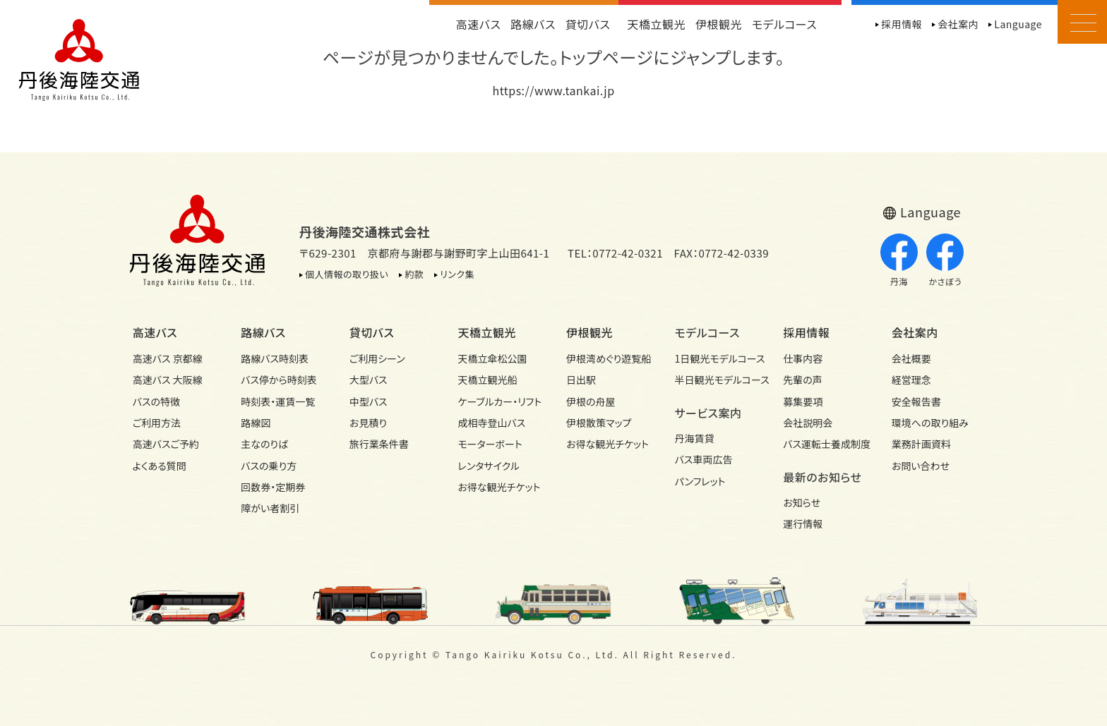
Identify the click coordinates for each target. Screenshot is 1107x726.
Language (1018, 24)
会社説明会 (807, 423)
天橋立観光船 (487, 380)
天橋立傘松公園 (492, 358)
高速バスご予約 (166, 444)
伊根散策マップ (598, 423)
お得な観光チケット (498, 487)
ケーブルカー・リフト (499, 401)
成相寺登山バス (491, 423)
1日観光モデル (716, 358)
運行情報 (802, 523)
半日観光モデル (716, 380)
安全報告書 (916, 401)
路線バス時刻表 (275, 358)
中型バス (368, 401)
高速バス (478, 24)
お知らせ (801, 502)
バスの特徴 (156, 401)
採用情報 (901, 24)
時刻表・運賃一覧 (278, 401)
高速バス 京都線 (168, 358)
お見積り (368, 423)
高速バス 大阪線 (168, 380)
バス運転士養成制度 (824, 444)
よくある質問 (159, 466)
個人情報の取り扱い (346, 274)
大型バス (368, 380)
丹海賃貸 (694, 438)
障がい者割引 (270, 508)
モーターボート (489, 444)
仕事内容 (802, 358)
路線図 (255, 423)
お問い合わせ (921, 466)
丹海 (899, 260)
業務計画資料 (921, 444)
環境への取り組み (930, 423)
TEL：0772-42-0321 (615, 253)
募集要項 (802, 401)
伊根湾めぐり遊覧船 (608, 358)
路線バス (533, 24)
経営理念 (911, 380)
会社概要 (911, 358)
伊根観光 (718, 24)
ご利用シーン (377, 358)
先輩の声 (802, 380)
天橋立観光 (656, 24)
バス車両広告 (704, 459)
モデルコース (784, 24)
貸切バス (588, 24)
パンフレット (700, 481)
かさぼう (945, 260)
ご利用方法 (157, 423)
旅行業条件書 (379, 444)
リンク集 (457, 274)
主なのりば (264, 444)
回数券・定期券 (273, 487)
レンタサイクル (488, 466)
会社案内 (958, 24)
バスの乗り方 (269, 466)
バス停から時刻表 (279, 380)
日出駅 (581, 380)
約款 (414, 274)
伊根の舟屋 (591, 401)
